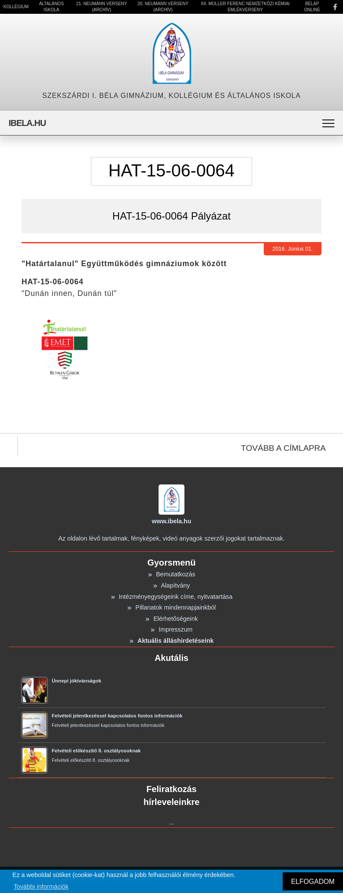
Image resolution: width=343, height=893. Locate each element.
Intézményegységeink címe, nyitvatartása (172, 596)
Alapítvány (171, 585)
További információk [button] (41, 886)
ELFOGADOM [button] (312, 881)
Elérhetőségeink (171, 618)
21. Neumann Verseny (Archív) (101, 6)
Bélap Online (312, 6)
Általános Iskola (51, 6)
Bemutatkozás (171, 574)
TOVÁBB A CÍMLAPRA (283, 448)
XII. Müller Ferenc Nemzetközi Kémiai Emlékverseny (245, 6)
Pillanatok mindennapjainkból (171, 607)
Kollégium (15, 6)
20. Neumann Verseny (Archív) (162, 6)
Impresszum (171, 629)
